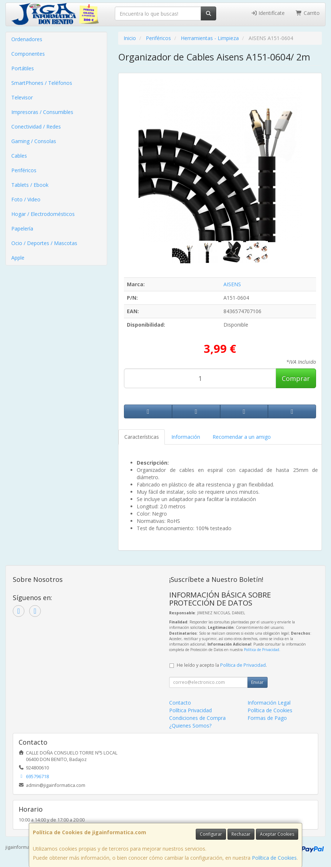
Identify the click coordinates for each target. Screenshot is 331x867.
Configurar (211, 834)
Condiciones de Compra (197, 717)
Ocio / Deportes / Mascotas (44, 243)
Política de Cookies (274, 857)
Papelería (22, 228)
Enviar (257, 682)
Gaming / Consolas (33, 141)
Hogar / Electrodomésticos (43, 213)
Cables (19, 155)
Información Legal (269, 702)
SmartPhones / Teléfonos (41, 82)
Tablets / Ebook (29, 184)
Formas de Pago (267, 717)
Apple (17, 257)
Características (141, 436)
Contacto (180, 702)
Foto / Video (25, 199)
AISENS (232, 284)
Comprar (296, 378)
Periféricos (23, 170)
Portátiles (22, 68)
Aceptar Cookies (277, 834)
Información (185, 436)
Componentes (28, 53)
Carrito (308, 12)
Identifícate (268, 12)
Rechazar (240, 834)
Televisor (22, 97)
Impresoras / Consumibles (42, 112)
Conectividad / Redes (36, 126)
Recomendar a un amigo (242, 436)
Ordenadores (26, 39)
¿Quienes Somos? (190, 725)
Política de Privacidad (261, 649)
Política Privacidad (190, 710)
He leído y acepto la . (222, 665)
